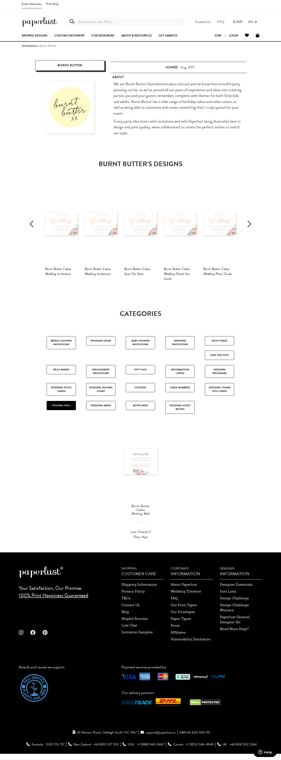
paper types (181, 626)
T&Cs (125, 605)
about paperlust (184, 592)
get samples (168, 36)
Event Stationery (32, 4)
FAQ (174, 605)
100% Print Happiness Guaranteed (53, 603)
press (175, 633)
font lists (228, 598)
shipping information (139, 592)
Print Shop (52, 4)
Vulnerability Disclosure (190, 646)
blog (125, 619)
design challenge (234, 605)
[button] (245, 22)
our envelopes (183, 619)
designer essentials (236, 592)
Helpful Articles (134, 626)
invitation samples (137, 639)
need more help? (234, 636)
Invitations (29, 46)
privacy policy (133, 598)
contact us (130, 612)
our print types (184, 612)
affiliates (178, 639)
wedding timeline (186, 598)
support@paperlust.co (161, 739)
